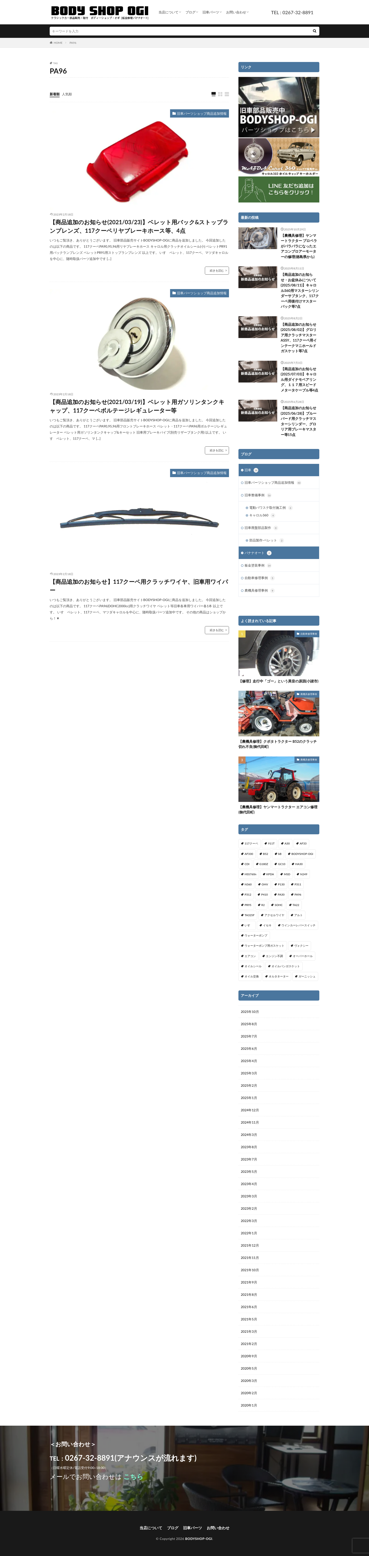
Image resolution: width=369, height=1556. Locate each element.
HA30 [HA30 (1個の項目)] (299, 864)
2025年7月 (249, 1036)
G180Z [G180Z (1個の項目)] (263, 864)
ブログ (190, 12)
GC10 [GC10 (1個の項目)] (281, 864)
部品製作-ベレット (266, 540)
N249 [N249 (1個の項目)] (303, 874)
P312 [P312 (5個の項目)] (248, 894)
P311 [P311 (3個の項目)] (297, 884)
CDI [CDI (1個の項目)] (247, 864)
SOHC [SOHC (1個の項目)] (278, 905)
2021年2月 (249, 1344)
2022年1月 (249, 1233)
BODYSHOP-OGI (198, 1539)
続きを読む (217, 270)
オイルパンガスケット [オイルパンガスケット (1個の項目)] (286, 966)
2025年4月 (249, 1061)
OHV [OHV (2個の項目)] (265, 884)
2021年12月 (250, 1245)
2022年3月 (249, 1221)
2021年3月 (249, 1331)
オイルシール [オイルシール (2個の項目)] (253, 966)
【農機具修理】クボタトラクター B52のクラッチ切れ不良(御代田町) (277, 744)
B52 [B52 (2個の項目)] (265, 854)
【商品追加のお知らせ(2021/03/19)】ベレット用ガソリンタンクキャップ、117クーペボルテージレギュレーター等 (137, 406)
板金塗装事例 (258, 565)
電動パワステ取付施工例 (271, 507)
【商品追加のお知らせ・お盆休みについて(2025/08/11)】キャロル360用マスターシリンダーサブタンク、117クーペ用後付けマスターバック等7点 (300, 290)
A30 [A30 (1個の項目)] (287, 843)
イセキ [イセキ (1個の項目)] (267, 925)
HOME (58, 42)
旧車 (251, 470)
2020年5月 (249, 1368)
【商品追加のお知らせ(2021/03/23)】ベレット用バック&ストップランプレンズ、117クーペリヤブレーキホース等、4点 (139, 226)
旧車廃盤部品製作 (261, 528)
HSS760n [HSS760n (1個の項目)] (250, 874)
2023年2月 (249, 1208)
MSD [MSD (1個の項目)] (287, 874)
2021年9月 (249, 1282)
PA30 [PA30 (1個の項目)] (281, 894)
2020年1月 (249, 1405)
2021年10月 (250, 1270)
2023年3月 (249, 1196)
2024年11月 (250, 1122)
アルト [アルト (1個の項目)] (298, 915)
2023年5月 (249, 1171)
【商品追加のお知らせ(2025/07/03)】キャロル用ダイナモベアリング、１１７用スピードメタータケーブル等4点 (299, 379)
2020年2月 (249, 1393)
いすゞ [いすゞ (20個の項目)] (249, 925)
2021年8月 (249, 1294)
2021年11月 (250, 1258)
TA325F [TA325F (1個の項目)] (250, 915)
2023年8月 (249, 1147)
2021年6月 (249, 1307)
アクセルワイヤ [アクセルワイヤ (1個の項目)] (274, 915)
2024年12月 (250, 1110)
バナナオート (258, 553)
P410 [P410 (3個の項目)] (264, 894)
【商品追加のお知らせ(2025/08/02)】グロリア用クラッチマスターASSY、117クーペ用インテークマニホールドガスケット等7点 (299, 337)
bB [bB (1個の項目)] (279, 854)
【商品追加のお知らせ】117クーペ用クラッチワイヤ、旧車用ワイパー (139, 585)
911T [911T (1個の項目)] (271, 843)
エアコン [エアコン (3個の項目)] (250, 956)
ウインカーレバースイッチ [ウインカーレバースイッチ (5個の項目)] (298, 925)
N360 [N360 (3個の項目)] (248, 884)
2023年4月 (249, 1184)
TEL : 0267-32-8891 (292, 12)
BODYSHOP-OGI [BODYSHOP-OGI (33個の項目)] (302, 854)
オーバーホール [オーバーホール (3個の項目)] (303, 956)
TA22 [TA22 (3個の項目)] (296, 905)
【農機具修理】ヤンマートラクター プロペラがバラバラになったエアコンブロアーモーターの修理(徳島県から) (299, 246)
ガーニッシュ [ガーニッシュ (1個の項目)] (307, 976)
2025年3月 (249, 1073)
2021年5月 (249, 1319)
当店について (168, 12)
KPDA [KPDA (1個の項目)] (270, 874)
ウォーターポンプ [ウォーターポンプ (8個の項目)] (256, 935)
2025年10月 (250, 1012)
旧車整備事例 (258, 495)
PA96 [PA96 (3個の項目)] (297, 894)
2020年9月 (249, 1356)
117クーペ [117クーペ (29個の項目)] (251, 843)
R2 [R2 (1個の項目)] (263, 905)
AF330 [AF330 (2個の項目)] (249, 854)
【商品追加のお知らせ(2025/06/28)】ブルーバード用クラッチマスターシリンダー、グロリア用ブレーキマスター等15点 (299, 421)
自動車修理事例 (260, 578)
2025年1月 (249, 1098)
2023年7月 (249, 1159)
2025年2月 (249, 1085)
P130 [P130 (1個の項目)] (281, 884)
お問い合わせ (236, 12)
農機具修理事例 (260, 590)
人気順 (67, 94)
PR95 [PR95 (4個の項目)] (248, 905)
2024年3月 (249, 1135)
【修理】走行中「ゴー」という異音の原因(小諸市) (278, 681)
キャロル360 (262, 515)
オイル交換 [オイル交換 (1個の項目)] (252, 976)
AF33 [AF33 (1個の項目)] (303, 843)
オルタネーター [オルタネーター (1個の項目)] (279, 976)
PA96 (73, 42)
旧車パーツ (210, 12)
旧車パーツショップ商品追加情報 (202, 113)
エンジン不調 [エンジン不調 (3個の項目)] (274, 956)
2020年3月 (249, 1381)
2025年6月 (249, 1048)
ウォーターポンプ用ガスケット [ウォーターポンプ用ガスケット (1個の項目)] (264, 945)
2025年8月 (249, 1024)
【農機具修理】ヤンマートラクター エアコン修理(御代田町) (277, 809)
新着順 (55, 94)
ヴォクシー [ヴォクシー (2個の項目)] (301, 945)
